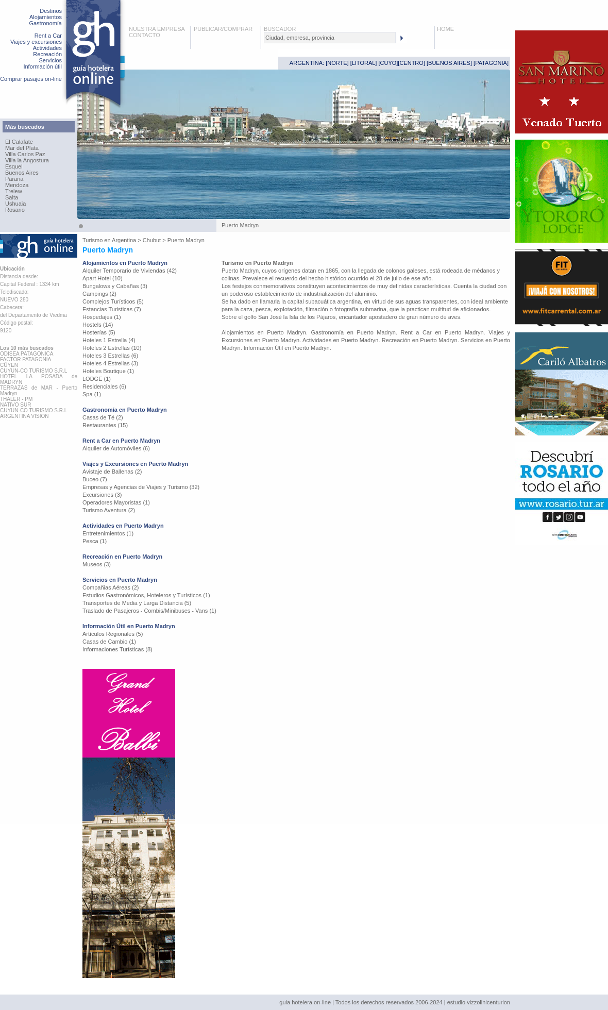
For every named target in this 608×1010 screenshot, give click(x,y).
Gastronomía (45, 23)
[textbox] (330, 37)
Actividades (47, 48)
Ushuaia (15, 203)
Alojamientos (45, 17)
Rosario (15, 210)
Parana (14, 179)
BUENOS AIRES (449, 63)
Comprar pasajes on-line (31, 79)
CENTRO (411, 63)
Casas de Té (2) (102, 417)
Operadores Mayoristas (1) (116, 502)
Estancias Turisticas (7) (111, 309)
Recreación (47, 54)
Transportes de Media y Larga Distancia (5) (136, 603)
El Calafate (19, 142)
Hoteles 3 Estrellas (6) (110, 355)
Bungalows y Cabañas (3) (114, 286)
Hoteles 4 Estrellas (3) (110, 363)
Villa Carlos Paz (25, 154)
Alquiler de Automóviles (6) (116, 448)
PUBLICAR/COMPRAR (223, 29)
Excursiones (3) (102, 495)
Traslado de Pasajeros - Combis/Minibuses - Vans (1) (149, 611)
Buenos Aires (22, 173)
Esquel (14, 166)
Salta (11, 197)
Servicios (50, 60)
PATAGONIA (491, 63)
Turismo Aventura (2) (108, 510)
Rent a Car (48, 35)
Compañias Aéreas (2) (110, 587)
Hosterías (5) (98, 332)
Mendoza (16, 185)
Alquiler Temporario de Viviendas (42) (129, 270)
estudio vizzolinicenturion (478, 1002)
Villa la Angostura (27, 160)
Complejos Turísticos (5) (113, 301)
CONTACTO (144, 35)
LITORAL (364, 63)
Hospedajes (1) (101, 317)
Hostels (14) (97, 325)
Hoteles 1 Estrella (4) (109, 340)
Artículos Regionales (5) (112, 634)
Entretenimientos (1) (107, 533)
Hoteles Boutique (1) (108, 371)
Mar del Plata (22, 148)
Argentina (124, 240)
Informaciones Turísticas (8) (117, 649)
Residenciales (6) (104, 386)
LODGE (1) (96, 379)
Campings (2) (99, 294)
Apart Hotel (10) (102, 278)
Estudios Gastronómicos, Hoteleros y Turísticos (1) (146, 595)
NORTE (337, 63)
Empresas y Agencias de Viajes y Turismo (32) (140, 487)
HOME (445, 29)
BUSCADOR (280, 29)
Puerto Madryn (186, 240)
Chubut (152, 240)
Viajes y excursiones (36, 42)
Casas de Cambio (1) (109, 641)
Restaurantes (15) (105, 425)
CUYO (388, 63)
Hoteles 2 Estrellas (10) (111, 348)
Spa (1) (91, 394)
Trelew (13, 191)
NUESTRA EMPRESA (157, 29)
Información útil (42, 66)
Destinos (51, 11)
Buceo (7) (94, 479)
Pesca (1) (94, 541)
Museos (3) (96, 564)
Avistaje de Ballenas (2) (112, 471)
